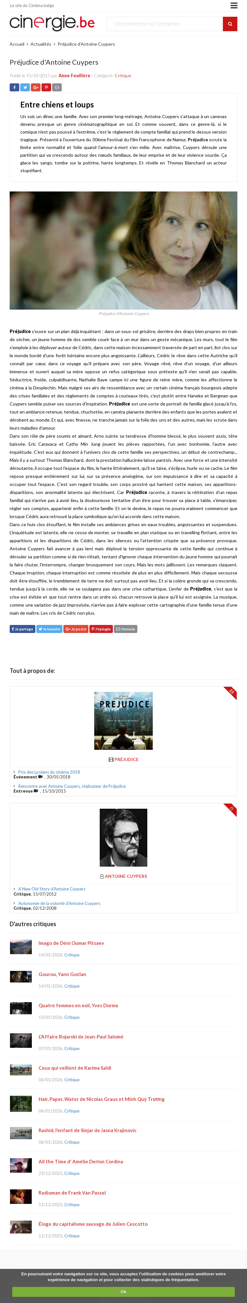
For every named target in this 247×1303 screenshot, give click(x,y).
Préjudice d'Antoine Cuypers (86, 44)
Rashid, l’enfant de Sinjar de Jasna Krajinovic (88, 1130)
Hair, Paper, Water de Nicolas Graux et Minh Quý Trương (102, 1099)
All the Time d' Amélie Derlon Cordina (81, 1161)
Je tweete (49, 629)
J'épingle (101, 629)
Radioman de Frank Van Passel (72, 1193)
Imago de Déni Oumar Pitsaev (71, 943)
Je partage (22, 629)
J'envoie (125, 629)
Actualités (41, 44)
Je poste (76, 629)
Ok (123, 1291)
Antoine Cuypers (126, 876)
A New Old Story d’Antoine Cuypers (52, 888)
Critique (123, 75)
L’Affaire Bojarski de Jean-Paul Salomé (81, 1036)
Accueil (17, 44)
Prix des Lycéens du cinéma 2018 (49, 772)
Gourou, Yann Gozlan (62, 974)
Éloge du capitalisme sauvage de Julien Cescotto (93, 1224)
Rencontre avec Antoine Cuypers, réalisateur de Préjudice (72, 786)
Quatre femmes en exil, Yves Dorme (78, 1005)
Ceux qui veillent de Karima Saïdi (75, 1068)
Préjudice (126, 759)
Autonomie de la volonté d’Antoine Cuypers (59, 903)
